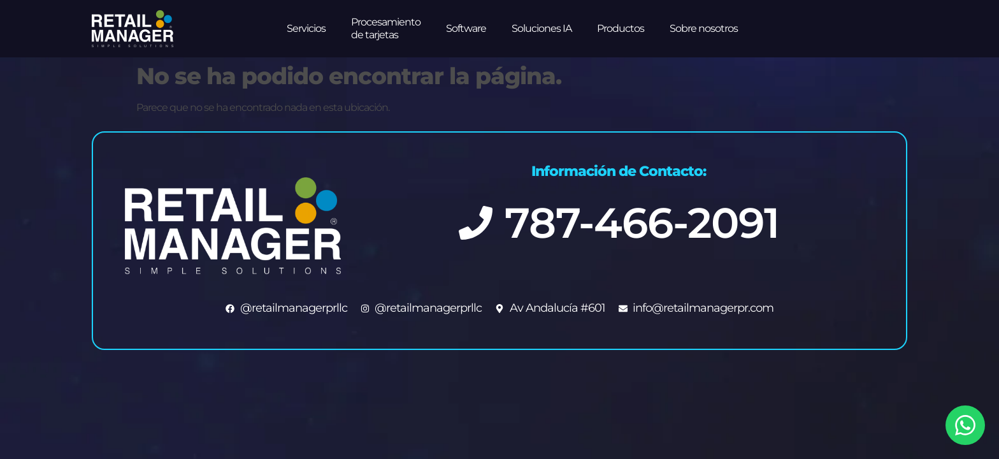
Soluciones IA (541, 28)
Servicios (306, 28)
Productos (620, 28)
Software (466, 28)
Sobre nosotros (704, 28)
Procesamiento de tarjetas (385, 28)
